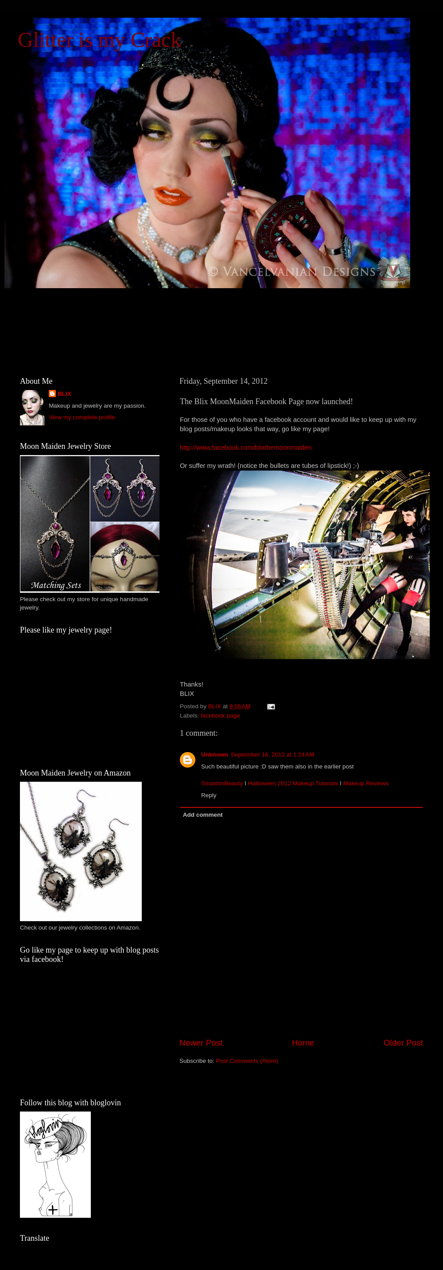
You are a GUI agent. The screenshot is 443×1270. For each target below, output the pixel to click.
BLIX (64, 393)
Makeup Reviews (366, 783)
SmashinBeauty (222, 783)
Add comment (203, 814)
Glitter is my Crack (99, 39)
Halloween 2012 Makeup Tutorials (293, 783)
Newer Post (201, 1042)
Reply (209, 795)
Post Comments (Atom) (247, 1061)
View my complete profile (82, 417)
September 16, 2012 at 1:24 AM (273, 754)
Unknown (214, 754)
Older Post (403, 1042)
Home (303, 1042)
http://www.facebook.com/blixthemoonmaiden (246, 447)
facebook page (220, 715)
